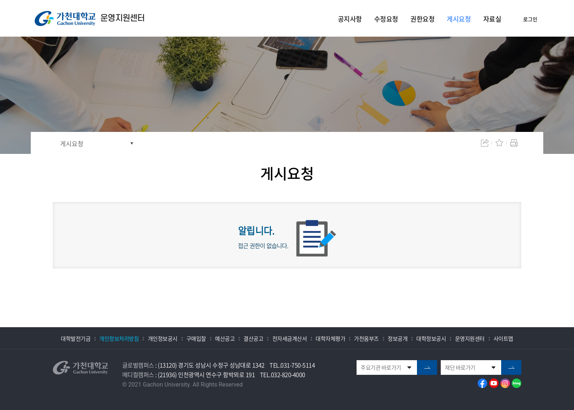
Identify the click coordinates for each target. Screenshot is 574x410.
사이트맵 (503, 338)
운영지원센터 (470, 338)
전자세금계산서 (289, 338)
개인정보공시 (163, 338)
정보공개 (397, 338)
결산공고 (253, 338)
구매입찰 (196, 338)
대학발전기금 (75, 338)
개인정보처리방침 (119, 338)
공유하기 (484, 143)
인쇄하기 (514, 143)
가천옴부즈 (366, 338)
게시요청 (71, 143)
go (427, 367)
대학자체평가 (330, 338)
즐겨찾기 (499, 143)
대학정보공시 (431, 338)
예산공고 (225, 338)
